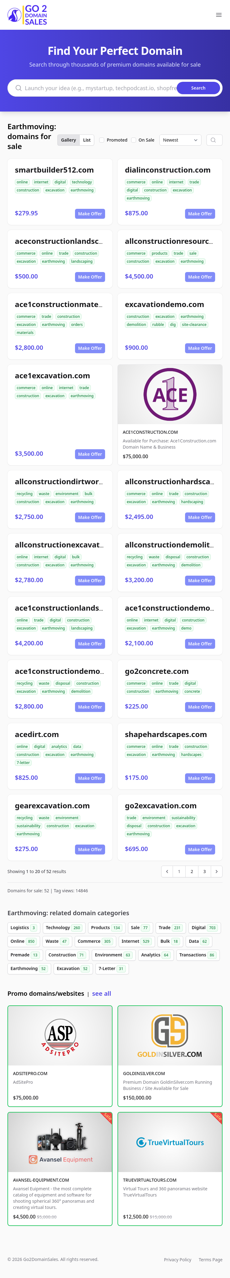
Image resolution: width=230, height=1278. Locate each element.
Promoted (117, 140)
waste (44, 493)
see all (101, 993)
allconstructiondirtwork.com (68, 481)
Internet (137, 941)
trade (194, 182)
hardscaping (192, 501)
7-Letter (112, 969)
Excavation (73, 969)
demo (186, 628)
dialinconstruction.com (168, 170)
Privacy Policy (177, 1260)
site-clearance (194, 324)
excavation (54, 190)
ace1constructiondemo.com (176, 608)
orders (77, 324)
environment (66, 493)
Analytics (156, 955)
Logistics (24, 928)
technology (82, 182)
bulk (88, 493)
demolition (136, 324)
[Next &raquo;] (217, 871)
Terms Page (211, 1260)
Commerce (95, 941)
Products (106, 928)
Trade (171, 928)
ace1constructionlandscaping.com (78, 608)
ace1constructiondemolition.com (76, 671)
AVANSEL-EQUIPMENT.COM (41, 1180)
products (159, 253)
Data (199, 941)
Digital (205, 928)
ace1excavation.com (52, 375)
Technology (64, 928)
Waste (57, 941)
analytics (59, 746)
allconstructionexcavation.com (72, 544)
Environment (113, 955)
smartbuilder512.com (54, 170)
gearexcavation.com (52, 805)
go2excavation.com (161, 805)
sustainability (28, 825)
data (77, 746)
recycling (25, 493)
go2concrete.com (157, 671)
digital (60, 182)
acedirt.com (37, 734)
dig (173, 324)
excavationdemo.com (164, 304)
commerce (136, 182)
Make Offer (90, 214)
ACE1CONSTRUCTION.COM (150, 432)
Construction (67, 955)
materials (25, 332)
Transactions (198, 955)
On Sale (146, 140)
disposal (173, 557)
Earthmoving (29, 969)
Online (24, 941)
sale (193, 253)
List (87, 140)
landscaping (82, 261)
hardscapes (191, 754)
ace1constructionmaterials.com (73, 304)
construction (28, 190)
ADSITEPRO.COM (30, 1073)
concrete (192, 691)
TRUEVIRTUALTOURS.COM (150, 1180)
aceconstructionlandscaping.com (76, 241)
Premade (25, 955)
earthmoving (82, 190)
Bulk (170, 941)
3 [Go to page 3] (204, 871)
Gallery (68, 140)
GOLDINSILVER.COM (144, 1073)
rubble (158, 324)
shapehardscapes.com (166, 734)
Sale (140, 928)
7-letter (23, 762)
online (22, 182)
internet (41, 182)
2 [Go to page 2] (192, 871)
